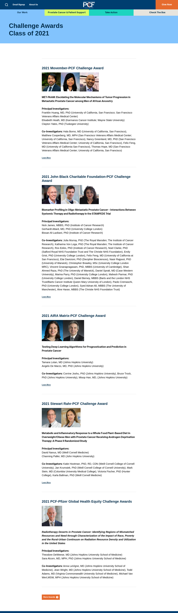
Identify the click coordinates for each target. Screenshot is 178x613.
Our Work (22, 12)
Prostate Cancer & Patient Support (67, 12)
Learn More (47, 158)
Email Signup (19, 5)
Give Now (167, 5)
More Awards (52, 598)
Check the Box (157, 12)
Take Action (111, 12)
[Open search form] (6, 4)
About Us (33, 5)
